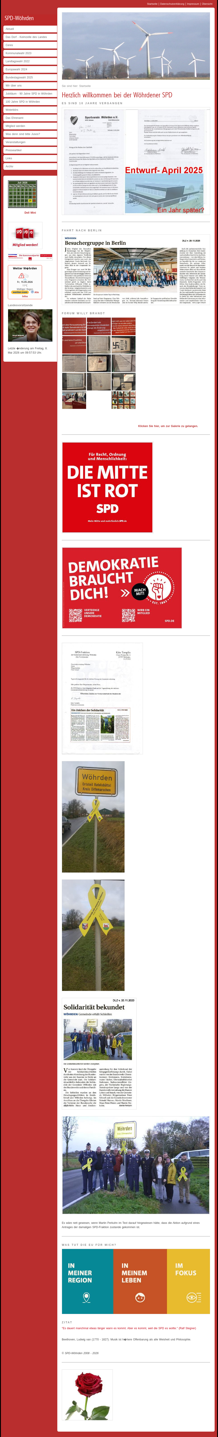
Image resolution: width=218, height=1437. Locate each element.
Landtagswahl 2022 (18, 61)
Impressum (193, 3)
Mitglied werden (15, 126)
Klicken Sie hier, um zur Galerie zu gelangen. (168, 426)
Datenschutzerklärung (172, 3)
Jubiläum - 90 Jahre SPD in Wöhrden (29, 93)
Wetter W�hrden (25, 268)
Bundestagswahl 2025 (19, 77)
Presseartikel (14, 150)
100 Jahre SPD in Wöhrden (23, 101)
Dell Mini (30, 212)
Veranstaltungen (15, 142)
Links (9, 158)
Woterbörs (12, 109)
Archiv (9, 166)
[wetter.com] (20, 293)
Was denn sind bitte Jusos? (23, 134)
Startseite (152, 3)
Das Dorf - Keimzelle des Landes (26, 37)
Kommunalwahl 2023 (18, 53)
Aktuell (10, 29)
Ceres (9, 45)
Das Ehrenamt (14, 118)
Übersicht (207, 3)
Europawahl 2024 (16, 69)
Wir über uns (14, 85)
